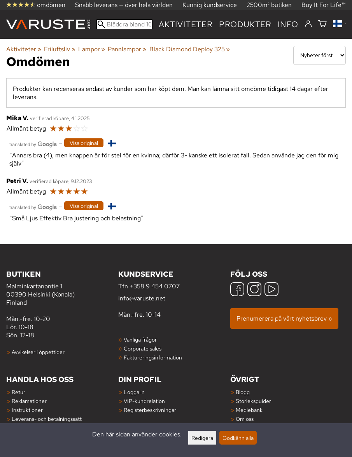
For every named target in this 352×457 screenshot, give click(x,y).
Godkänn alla (238, 437)
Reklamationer (29, 401)
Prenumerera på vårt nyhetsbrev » (284, 318)
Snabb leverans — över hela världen (124, 5)
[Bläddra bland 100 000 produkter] (124, 24)
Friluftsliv (59, 49)
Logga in (134, 392)
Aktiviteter (186, 24)
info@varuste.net (141, 298)
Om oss (245, 418)
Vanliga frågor (140, 339)
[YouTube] (271, 290)
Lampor (91, 49)
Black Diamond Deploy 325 (189, 49)
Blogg (243, 392)
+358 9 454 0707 (155, 286)
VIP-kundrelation (144, 401)
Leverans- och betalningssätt (47, 418)
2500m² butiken (269, 5)
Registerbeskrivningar (150, 409)
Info (288, 24)
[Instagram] (254, 290)
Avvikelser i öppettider (38, 352)
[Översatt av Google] (33, 144)
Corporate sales (142, 348)
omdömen (35, 5)
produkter (245, 24)
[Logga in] (308, 24)
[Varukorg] (322, 24)
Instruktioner (27, 409)
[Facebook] (237, 290)
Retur (18, 392)
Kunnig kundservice (209, 5)
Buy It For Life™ (323, 5)
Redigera (202, 437)
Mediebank (249, 409)
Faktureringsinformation (153, 357)
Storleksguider (253, 401)
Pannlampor (127, 49)
